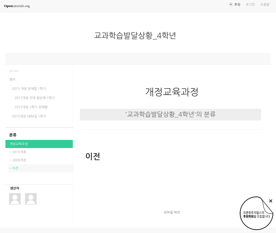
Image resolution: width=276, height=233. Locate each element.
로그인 (250, 4)
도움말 (265, 4)
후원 (237, 4)
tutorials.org (17, 6)
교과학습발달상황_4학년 (137, 36)
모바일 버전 (172, 212)
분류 (13, 135)
